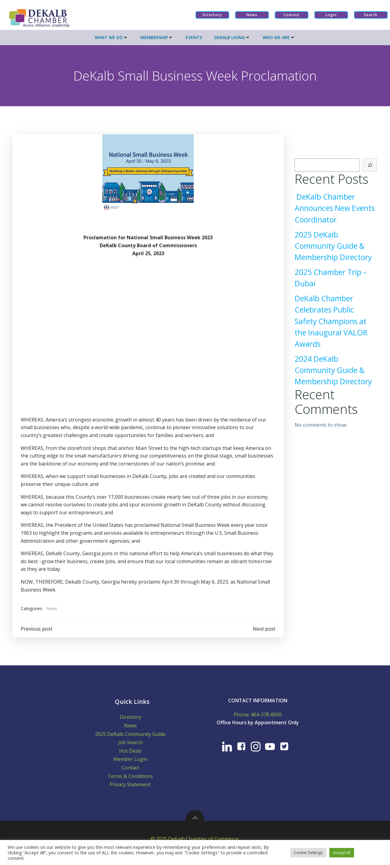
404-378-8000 (266, 717)
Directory (132, 720)
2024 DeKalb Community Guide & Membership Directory (331, 369)
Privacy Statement (132, 787)
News (52, 606)
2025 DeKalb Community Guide (132, 737)
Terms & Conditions (132, 779)
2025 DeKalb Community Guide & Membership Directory (331, 245)
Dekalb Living (232, 35)
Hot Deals (132, 754)
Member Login (132, 762)
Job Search (132, 745)
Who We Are (279, 35)
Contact (132, 770)
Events (194, 35)
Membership (156, 35)
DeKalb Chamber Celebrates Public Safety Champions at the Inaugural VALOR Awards (335, 321)
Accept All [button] (341, 852)
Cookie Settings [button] (308, 852)
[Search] (371, 164)
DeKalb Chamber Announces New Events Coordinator (333, 207)
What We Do (111, 35)
